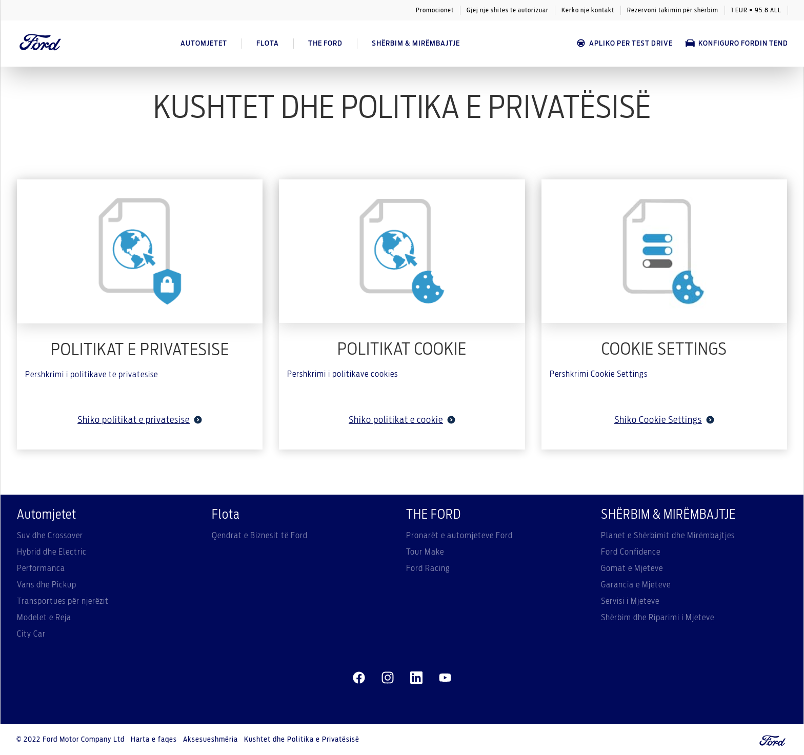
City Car (31, 634)
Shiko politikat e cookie (402, 420)
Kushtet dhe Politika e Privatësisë (301, 739)
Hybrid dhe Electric (52, 552)
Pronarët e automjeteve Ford (459, 536)
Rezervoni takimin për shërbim (672, 10)
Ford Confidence (630, 552)
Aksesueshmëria (210, 739)
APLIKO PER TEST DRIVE (624, 43)
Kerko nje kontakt (587, 10)
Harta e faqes (154, 739)
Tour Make (425, 552)
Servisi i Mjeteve (630, 601)
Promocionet (435, 10)
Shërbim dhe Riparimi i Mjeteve (657, 618)
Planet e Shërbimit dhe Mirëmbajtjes (668, 536)
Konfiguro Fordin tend (736, 43)
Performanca (41, 568)
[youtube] (445, 678)
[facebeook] (359, 678)
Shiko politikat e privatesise (139, 420)
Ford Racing (428, 568)
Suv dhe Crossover (50, 536)
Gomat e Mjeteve (632, 568)
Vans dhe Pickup (46, 585)
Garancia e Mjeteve (636, 585)
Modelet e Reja (44, 618)
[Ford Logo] (40, 43)
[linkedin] (416, 678)
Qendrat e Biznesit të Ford (260, 536)
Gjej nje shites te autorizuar (508, 10)
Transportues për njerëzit (63, 601)
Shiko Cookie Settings (664, 420)
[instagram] (387, 678)
